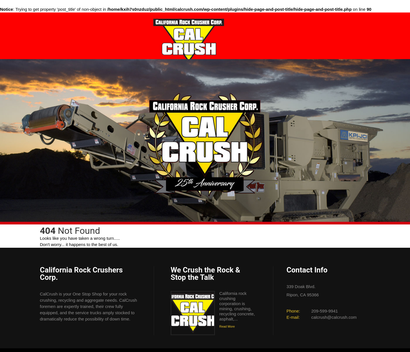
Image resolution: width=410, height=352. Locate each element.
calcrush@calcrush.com (333, 317)
